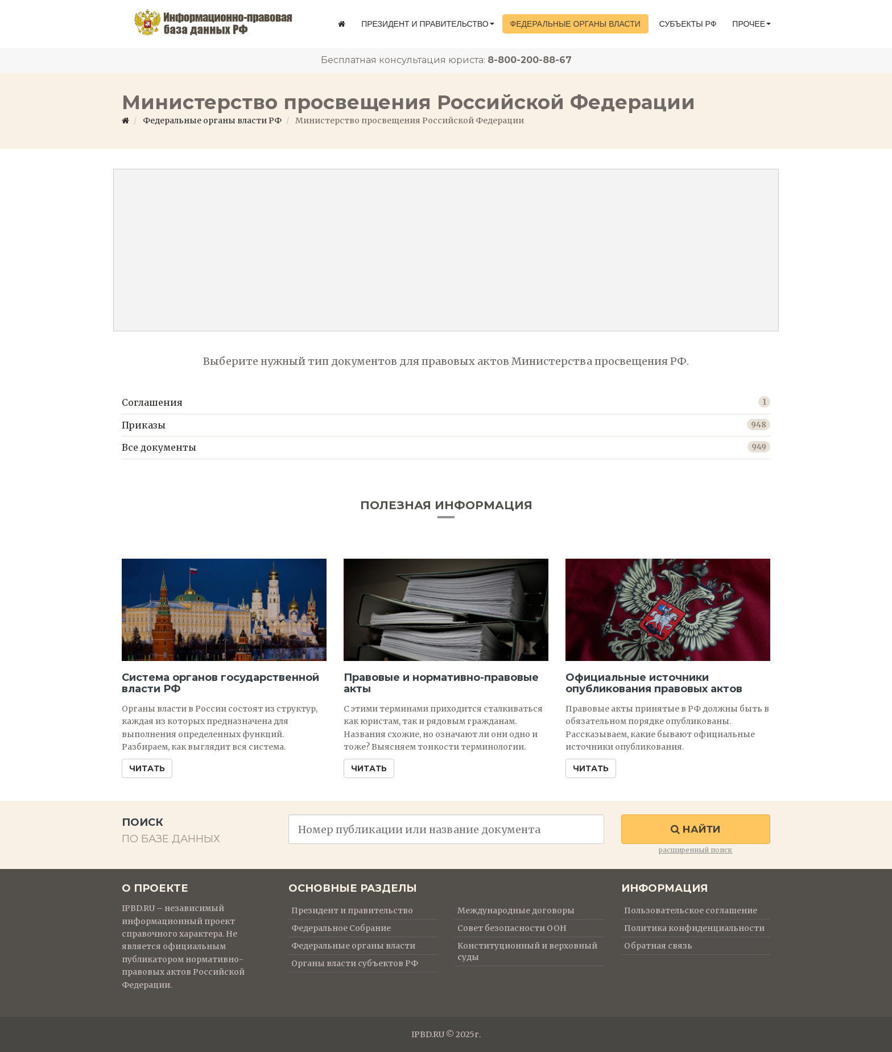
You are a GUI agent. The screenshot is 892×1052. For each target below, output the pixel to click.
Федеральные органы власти (575, 23)
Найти (695, 829)
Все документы (159, 447)
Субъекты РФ (688, 23)
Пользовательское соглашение (690, 910)
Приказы (144, 425)
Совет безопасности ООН (512, 928)
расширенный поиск (695, 850)
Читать (147, 768)
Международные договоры (516, 910)
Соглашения (152, 402)
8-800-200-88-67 (530, 60)
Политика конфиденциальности (694, 928)
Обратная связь (658, 946)
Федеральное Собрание (341, 928)
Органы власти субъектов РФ (354, 963)
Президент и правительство (427, 23)
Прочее (751, 23)
